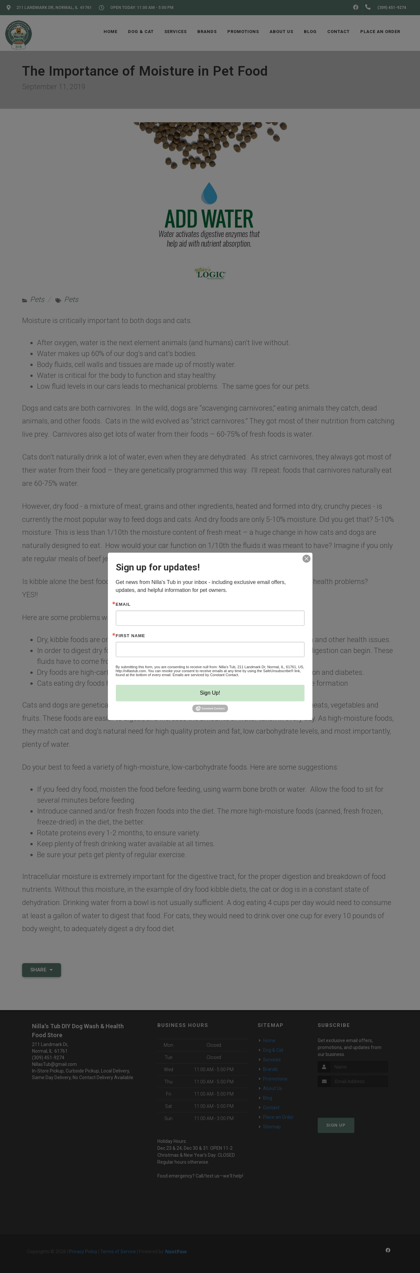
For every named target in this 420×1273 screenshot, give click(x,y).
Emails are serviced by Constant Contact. (206, 675)
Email (123, 604)
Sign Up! (210, 693)
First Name (130, 636)
